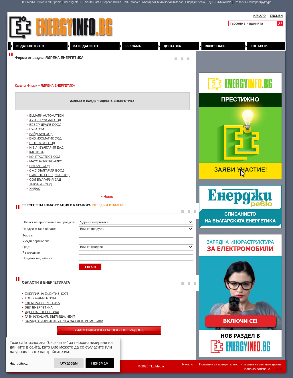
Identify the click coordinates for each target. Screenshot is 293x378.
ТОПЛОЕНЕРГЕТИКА (40, 298)
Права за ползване (256, 369)
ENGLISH (276, 15)
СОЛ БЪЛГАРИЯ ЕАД (45, 179)
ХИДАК (34, 188)
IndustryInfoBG (73, 2)
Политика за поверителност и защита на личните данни (240, 364)
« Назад (107, 196)
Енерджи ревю (195, 2)
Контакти (259, 46)
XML (279, 369)
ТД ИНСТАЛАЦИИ (219, 2)
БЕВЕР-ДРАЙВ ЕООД (45, 124)
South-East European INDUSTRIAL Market (112, 2)
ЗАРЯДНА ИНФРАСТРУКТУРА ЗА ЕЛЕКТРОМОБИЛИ (64, 321)
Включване (215, 46)
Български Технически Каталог (162, 2)
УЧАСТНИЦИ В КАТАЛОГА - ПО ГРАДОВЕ (109, 330)
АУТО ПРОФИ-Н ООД (45, 120)
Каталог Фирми (26, 85)
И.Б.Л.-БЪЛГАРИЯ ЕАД (46, 147)
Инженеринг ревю (49, 2)
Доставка (172, 46)
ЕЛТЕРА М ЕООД (42, 143)
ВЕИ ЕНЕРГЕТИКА (39, 307)
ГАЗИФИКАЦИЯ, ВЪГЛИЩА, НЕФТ (50, 316)
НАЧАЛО (259, 15)
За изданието (85, 46)
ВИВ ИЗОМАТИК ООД (45, 138)
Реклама (133, 46)
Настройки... (19, 363)
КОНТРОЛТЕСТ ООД (44, 156)
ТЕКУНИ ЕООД (40, 184)
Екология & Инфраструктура (252, 2)
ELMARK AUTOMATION (46, 115)
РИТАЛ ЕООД (39, 166)
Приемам (100, 363)
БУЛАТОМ (36, 129)
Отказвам (69, 363)
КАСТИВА (36, 152)
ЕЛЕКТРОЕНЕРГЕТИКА (42, 303)
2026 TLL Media (152, 366)
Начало (187, 364)
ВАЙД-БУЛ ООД (41, 134)
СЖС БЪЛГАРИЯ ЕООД (46, 170)
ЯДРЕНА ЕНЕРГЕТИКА (58, 85)
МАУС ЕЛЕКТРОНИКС (45, 161)
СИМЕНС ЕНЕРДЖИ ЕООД (49, 175)
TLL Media (28, 2)
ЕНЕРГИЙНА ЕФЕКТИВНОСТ (46, 293)
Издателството (30, 46)
